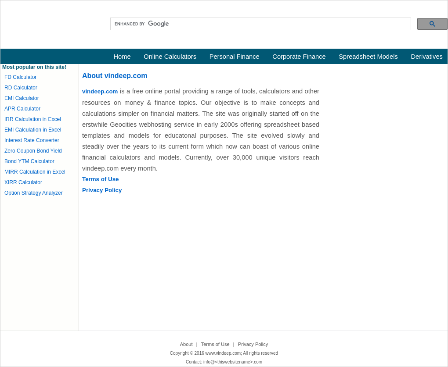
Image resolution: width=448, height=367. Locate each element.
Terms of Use (100, 179)
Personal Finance (235, 56)
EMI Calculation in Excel (32, 130)
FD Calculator (20, 77)
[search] (260, 24)
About (186, 344)
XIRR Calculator (23, 182)
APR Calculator (22, 109)
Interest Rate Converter (31, 140)
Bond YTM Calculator (29, 161)
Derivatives (427, 56)
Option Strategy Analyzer (33, 193)
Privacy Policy (102, 190)
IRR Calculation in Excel (32, 119)
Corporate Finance (298, 56)
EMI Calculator (21, 98)
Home (122, 56)
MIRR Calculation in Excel (34, 172)
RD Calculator (20, 88)
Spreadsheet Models (368, 56)
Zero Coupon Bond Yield (33, 151)
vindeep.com (100, 91)
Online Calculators (170, 56)
